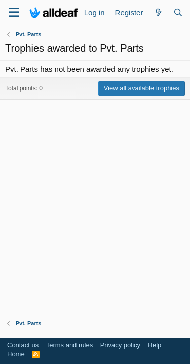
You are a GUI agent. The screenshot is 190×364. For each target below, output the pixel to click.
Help (155, 345)
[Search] (178, 12)
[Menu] (14, 12)
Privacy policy (120, 345)
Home (16, 354)
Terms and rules (69, 345)
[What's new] (158, 12)
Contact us (23, 345)
